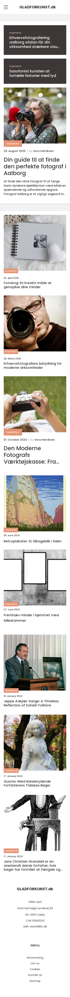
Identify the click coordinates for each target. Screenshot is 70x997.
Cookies (35, 969)
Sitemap (35, 981)
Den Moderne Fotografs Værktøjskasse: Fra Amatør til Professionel (30, 455)
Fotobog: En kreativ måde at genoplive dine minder (28, 285)
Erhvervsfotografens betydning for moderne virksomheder (33, 366)
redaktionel (11, 690)
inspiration (15, 32)
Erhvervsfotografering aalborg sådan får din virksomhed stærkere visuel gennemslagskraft (35, 42)
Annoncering (35, 957)
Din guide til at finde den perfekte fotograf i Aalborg (35, 166)
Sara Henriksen (43, 151)
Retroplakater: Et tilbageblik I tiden (32, 541)
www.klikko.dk (38, 926)
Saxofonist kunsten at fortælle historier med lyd (32, 73)
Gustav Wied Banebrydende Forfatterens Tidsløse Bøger (27, 783)
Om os (35, 963)
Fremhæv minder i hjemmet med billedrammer (31, 618)
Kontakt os (35, 975)
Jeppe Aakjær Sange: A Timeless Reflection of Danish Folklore (31, 703)
